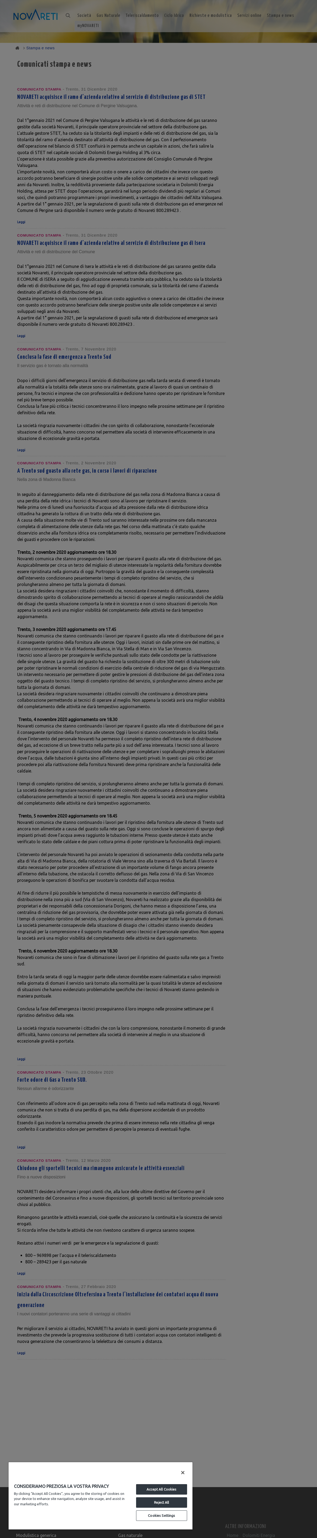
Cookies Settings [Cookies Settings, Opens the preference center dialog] (161, 1515)
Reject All (161, 1502)
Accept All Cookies (161, 1489)
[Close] (183, 1473)
